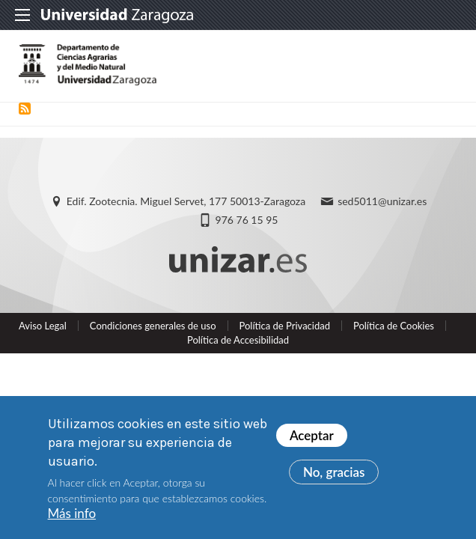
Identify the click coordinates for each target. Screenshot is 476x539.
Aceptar (312, 436)
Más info (72, 515)
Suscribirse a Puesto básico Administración (25, 109)
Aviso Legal (43, 326)
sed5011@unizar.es (382, 201)
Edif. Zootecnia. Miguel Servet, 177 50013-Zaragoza (186, 201)
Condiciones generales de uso (153, 326)
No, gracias (334, 473)
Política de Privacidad (284, 326)
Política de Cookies (393, 326)
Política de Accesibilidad (238, 340)
